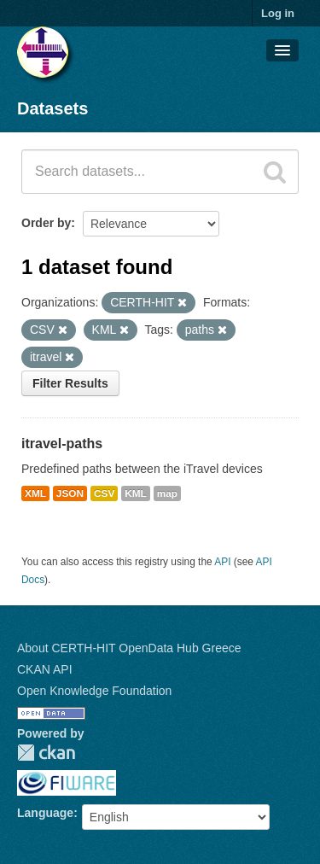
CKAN (46, 753)
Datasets (52, 108)
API (222, 562)
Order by (46, 223)
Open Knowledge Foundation (94, 691)
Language (45, 813)
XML (35, 493)
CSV (104, 493)
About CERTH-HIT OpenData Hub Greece (129, 648)
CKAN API (45, 669)
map (167, 493)
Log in (277, 13)
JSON (70, 493)
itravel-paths (61, 443)
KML (136, 493)
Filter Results (70, 383)
